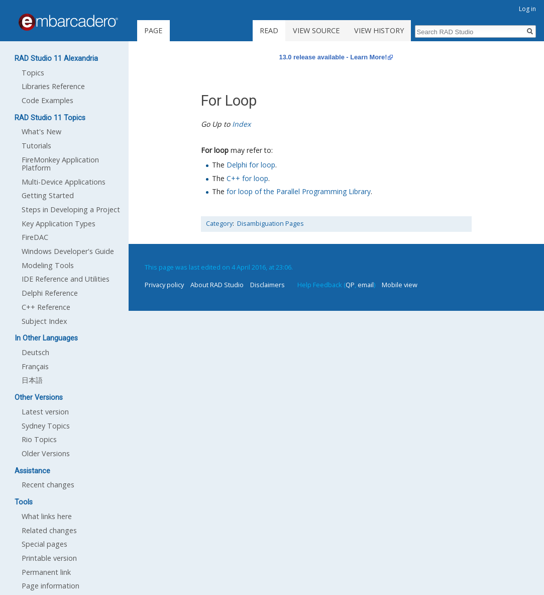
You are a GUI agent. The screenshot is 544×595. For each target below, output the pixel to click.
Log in (527, 9)
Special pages (44, 544)
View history (379, 30)
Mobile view (399, 284)
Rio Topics (39, 439)
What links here (47, 516)
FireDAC (35, 237)
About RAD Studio (217, 284)
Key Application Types (58, 223)
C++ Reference (46, 307)
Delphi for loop (251, 164)
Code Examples (47, 100)
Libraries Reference (53, 86)
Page (153, 30)
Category (219, 223)
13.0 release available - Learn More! (333, 57)
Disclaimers (267, 284)
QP (350, 284)
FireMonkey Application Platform (60, 164)
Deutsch (35, 352)
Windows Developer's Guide (68, 251)
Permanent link (46, 572)
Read (269, 30)
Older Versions (46, 453)
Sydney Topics (46, 426)
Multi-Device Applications (63, 182)
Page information (50, 585)
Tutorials (36, 145)
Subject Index (44, 321)
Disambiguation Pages (270, 223)
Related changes (49, 530)
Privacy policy (164, 284)
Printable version (49, 558)
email (366, 284)
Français (35, 366)
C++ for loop (247, 178)
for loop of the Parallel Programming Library (299, 191)
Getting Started (48, 195)
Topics (33, 72)
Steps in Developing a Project (71, 209)
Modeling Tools (48, 265)
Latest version (45, 411)
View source (316, 30)
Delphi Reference (50, 293)
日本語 (32, 380)
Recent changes (48, 484)
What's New (41, 131)
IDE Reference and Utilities (66, 279)
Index (241, 124)
